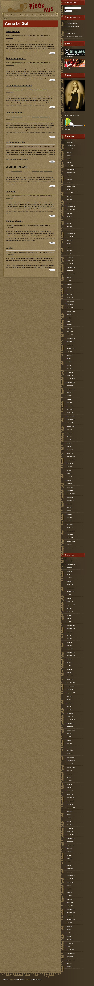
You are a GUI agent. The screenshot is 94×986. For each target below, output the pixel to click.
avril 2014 (69, 443)
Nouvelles (43, 146)
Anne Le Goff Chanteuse (74, 96)
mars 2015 (69, 406)
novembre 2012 (71, 493)
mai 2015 (69, 399)
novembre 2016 (71, 341)
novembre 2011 (71, 534)
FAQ (5, 19)
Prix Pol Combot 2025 (72, 23)
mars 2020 (69, 226)
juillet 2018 (69, 277)
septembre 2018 (71, 274)
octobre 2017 (70, 307)
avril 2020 (69, 223)
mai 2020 (69, 220)
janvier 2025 (70, 165)
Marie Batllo (43, 195)
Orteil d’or (44, 15)
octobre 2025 (70, 149)
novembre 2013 (71, 460)
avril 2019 (69, 250)
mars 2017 (69, 328)
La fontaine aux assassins (19, 85)
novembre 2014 (71, 419)
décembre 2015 (71, 379)
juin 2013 (69, 470)
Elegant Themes (19, 979)
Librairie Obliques (74, 53)
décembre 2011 (71, 531)
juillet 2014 (69, 433)
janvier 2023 (70, 193)
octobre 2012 (70, 497)
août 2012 (69, 504)
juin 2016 (69, 358)
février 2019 (70, 257)
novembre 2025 (71, 145)
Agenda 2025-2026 (71, 33)
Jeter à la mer (13, 31)
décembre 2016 (71, 338)
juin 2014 (69, 436)
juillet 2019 (69, 240)
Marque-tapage (74, 64)
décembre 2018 (71, 264)
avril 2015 (69, 402)
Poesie (45, 90)
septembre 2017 (71, 311)
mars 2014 (69, 446)
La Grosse (69, 30)
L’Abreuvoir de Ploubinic (73, 26)
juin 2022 (69, 196)
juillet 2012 (69, 507)
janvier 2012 (70, 527)
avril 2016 (69, 365)
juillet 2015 (69, 392)
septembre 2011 (71, 541)
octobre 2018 (70, 270)
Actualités (54, 15)
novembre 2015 (71, 382)
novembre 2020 (71, 209)
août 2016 (69, 351)
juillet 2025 (69, 152)
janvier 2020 (70, 230)
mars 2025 (69, 162)
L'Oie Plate (74, 124)
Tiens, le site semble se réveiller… (75, 36)
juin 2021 (69, 203)
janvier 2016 (70, 375)
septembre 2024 (71, 172)
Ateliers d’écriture (11, 15)
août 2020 (69, 213)
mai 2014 (69, 439)
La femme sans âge (15, 142)
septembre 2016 (71, 348)
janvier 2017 (70, 335)
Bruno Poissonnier (16, 35)
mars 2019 (69, 253)
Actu (33, 90)
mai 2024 (69, 179)
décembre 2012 (71, 490)
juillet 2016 (69, 355)
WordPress (5, 979)
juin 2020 (69, 216)
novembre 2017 (71, 304)
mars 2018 (69, 291)
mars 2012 (69, 521)
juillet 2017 (69, 314)
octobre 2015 (70, 385)
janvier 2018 (70, 297)
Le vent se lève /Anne (16, 167)
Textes (35, 15)
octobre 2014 (70, 423)
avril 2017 (69, 324)
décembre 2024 (71, 169)
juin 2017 (69, 318)
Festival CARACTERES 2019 (71, 115)
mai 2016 (69, 362)
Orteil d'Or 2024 (44, 62)
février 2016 (70, 372)
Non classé (43, 252)
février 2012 (70, 524)
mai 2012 (69, 514)
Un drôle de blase (15, 112)
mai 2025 (69, 159)
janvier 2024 (70, 182)
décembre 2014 (71, 416)
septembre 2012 (71, 500)
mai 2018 (69, 284)
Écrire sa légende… (16, 58)
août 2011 (69, 544)
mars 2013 (69, 480)
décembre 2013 (71, 456)
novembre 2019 (71, 237)
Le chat (9, 248)
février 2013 (70, 483)
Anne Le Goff (35, 35)
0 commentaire (50, 146)
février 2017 (70, 331)
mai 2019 (69, 247)
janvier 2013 (70, 487)
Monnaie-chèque (14, 221)
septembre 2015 (71, 389)
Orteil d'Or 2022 (44, 117)
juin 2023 (69, 189)
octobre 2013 (70, 463)
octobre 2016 (70, 345)
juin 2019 (69, 243)
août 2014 (69, 429)
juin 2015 (69, 395)
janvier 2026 (70, 142)
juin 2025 (69, 155)
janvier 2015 (70, 412)
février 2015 (70, 409)
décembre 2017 (71, 301)
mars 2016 (69, 368)
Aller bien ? (11, 191)
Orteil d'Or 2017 (44, 225)
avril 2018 (69, 287)
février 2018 (70, 294)
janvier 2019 (70, 260)
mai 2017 (69, 321)
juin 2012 (69, 510)
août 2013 (69, 466)
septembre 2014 (71, 426)
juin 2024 (69, 176)
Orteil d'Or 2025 (44, 35)
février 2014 (70, 450)
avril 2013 (69, 477)
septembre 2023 (71, 186)
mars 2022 (69, 199)
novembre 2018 (71, 267)
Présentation (25, 15)
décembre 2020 (71, 206)
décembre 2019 (71, 233)
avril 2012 (69, 517)
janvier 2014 (70, 453)
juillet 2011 (69, 548)
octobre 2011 (70, 537)
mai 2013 (69, 473)
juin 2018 (69, 280)
